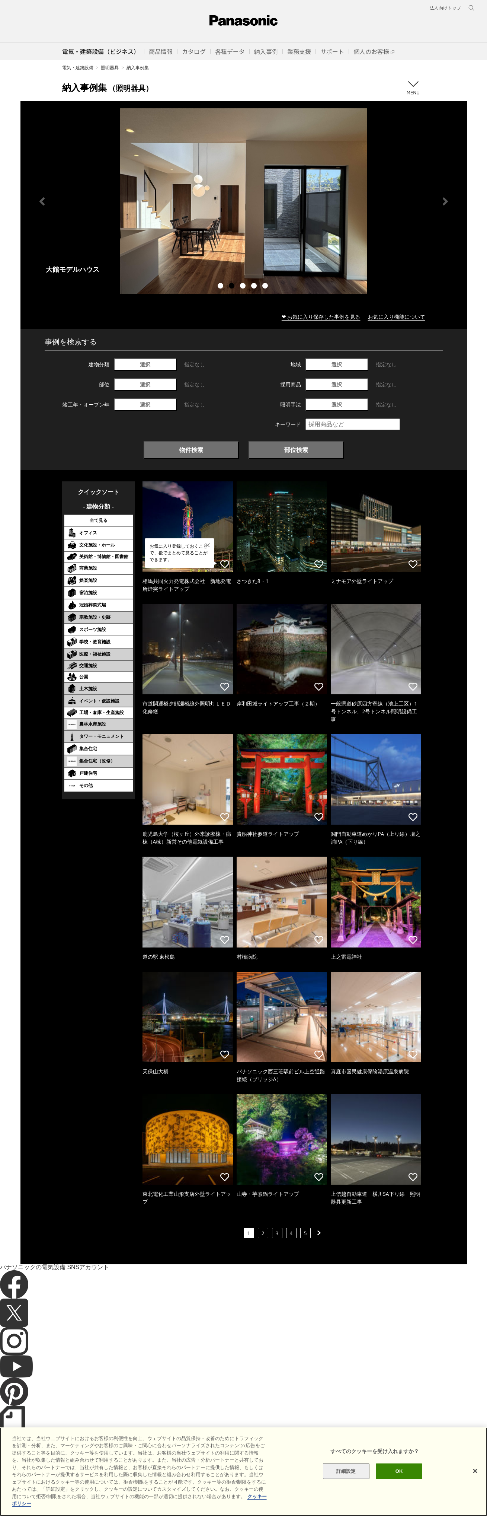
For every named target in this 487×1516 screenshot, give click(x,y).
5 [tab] (266, 286)
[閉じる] (475, 1471)
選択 (145, 364)
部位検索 (296, 450)
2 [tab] (232, 286)
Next (445, 201)
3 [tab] (243, 286)
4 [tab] (255, 286)
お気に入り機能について (396, 316)
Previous (42, 201)
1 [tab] (221, 286)
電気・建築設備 (77, 67)
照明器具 (110, 67)
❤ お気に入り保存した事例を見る (321, 316)
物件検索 (191, 450)
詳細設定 (346, 1471)
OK (399, 1471)
